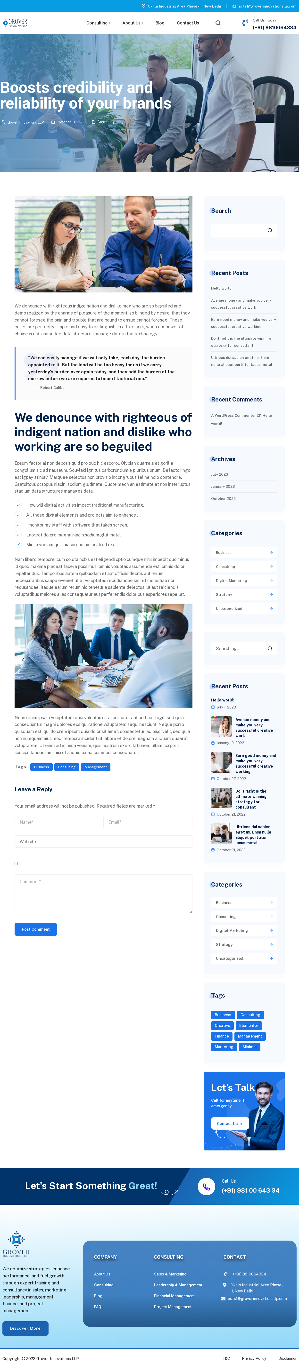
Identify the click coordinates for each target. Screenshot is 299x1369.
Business (41, 767)
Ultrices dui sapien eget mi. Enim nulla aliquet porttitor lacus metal (253, 835)
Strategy (224, 594)
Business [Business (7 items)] (223, 1015)
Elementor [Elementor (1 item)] (248, 1025)
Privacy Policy (254, 1359)
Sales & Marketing (170, 1274)
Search (221, 210)
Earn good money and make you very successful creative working (255, 763)
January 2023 (223, 486)
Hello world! (222, 288)
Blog (160, 22)
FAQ (97, 1307)
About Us (133, 22)
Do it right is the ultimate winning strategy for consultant (251, 799)
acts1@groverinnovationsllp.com (268, 6)
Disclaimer (287, 1359)
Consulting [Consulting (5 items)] (250, 1015)
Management (95, 767)
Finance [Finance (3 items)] (222, 1036)
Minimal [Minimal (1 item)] (250, 1047)
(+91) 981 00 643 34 (251, 1190)
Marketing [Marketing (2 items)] (224, 1047)
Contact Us (188, 22)
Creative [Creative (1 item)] (222, 1025)
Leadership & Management (178, 1285)
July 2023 (219, 474)
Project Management (172, 1307)
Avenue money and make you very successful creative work (254, 727)
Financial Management (174, 1296)
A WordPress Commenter (233, 415)
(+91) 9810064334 (275, 28)
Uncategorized (229, 608)
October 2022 (223, 498)
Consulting (98, 22)
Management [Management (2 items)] (250, 1036)
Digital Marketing (231, 581)
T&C (226, 1359)
